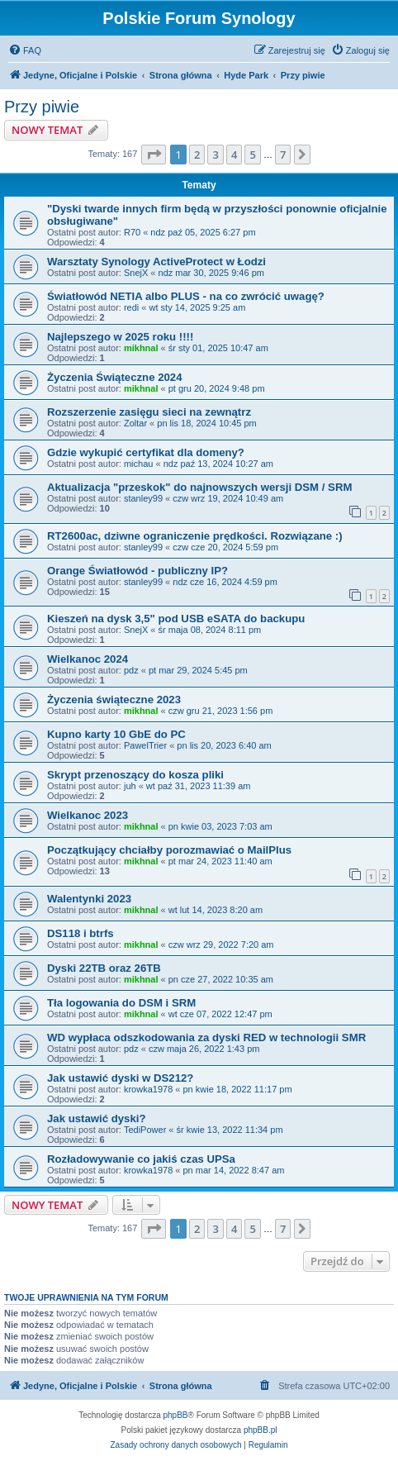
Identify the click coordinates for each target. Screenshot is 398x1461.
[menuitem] (24, 50)
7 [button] (283, 154)
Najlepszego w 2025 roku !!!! (120, 337)
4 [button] (234, 154)
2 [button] (197, 154)
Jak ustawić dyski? (96, 1118)
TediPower (145, 1130)
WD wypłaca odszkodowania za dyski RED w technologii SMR (206, 1037)
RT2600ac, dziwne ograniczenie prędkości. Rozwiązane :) (195, 536)
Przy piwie (41, 107)
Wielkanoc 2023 (87, 815)
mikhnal (141, 348)
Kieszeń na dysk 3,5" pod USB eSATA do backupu (176, 618)
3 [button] (215, 154)
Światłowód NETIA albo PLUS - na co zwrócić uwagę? (186, 296)
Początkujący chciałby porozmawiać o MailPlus (169, 850)
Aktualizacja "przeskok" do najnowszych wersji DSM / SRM (199, 487)
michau (138, 464)
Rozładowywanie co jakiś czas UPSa (141, 1159)
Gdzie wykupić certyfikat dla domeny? (145, 452)
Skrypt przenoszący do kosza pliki (135, 775)
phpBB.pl (260, 1430)
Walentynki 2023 (89, 898)
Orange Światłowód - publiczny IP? (137, 570)
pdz (131, 670)
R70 (132, 232)
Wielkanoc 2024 (87, 659)
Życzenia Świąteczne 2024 (114, 377)
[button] (153, 154)
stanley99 (143, 498)
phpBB (175, 1415)
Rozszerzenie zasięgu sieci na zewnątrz (149, 412)
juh (130, 786)
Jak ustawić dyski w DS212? (120, 1078)
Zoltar (135, 423)
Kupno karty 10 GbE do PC (116, 734)
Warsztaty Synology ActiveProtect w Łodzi (156, 261)
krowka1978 (148, 1089)
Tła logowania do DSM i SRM (121, 1003)
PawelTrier (145, 745)
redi (131, 307)
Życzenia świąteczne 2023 (114, 699)
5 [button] (252, 154)
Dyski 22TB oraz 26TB (104, 968)
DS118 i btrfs (80, 933)
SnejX (136, 273)
